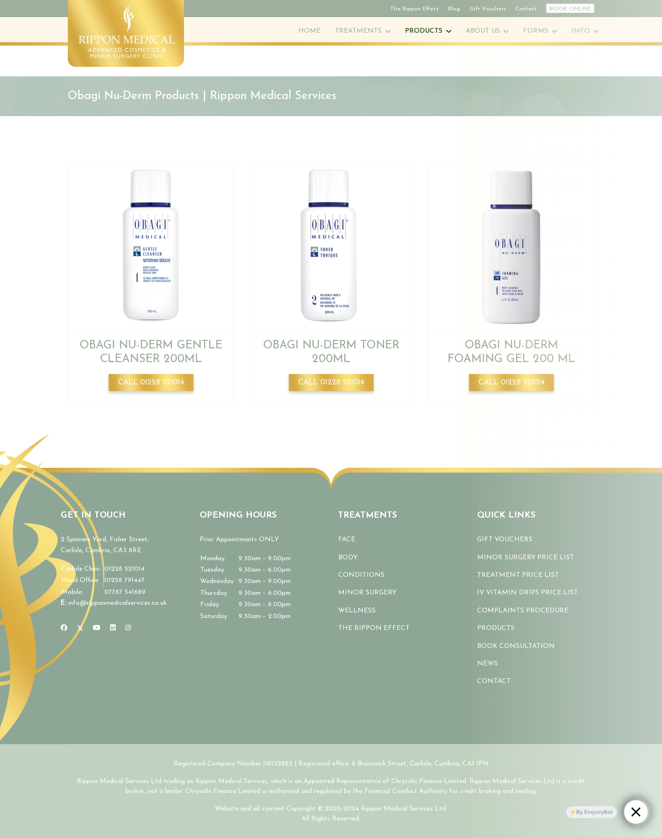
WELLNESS (357, 610)
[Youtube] (97, 628)
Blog (454, 9)
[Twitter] (80, 628)
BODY (348, 557)
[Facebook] (64, 628)
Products (423, 31)
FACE (346, 539)
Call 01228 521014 (151, 382)
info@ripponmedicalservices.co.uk (117, 603)
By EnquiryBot (594, 812)
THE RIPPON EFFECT (374, 628)
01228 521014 (124, 569)
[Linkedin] (113, 628)
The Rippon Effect (414, 9)
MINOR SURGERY (367, 592)
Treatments (358, 31)
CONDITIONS (361, 575)
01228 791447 (124, 580)
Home (309, 31)
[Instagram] (128, 628)
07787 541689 (125, 592)
